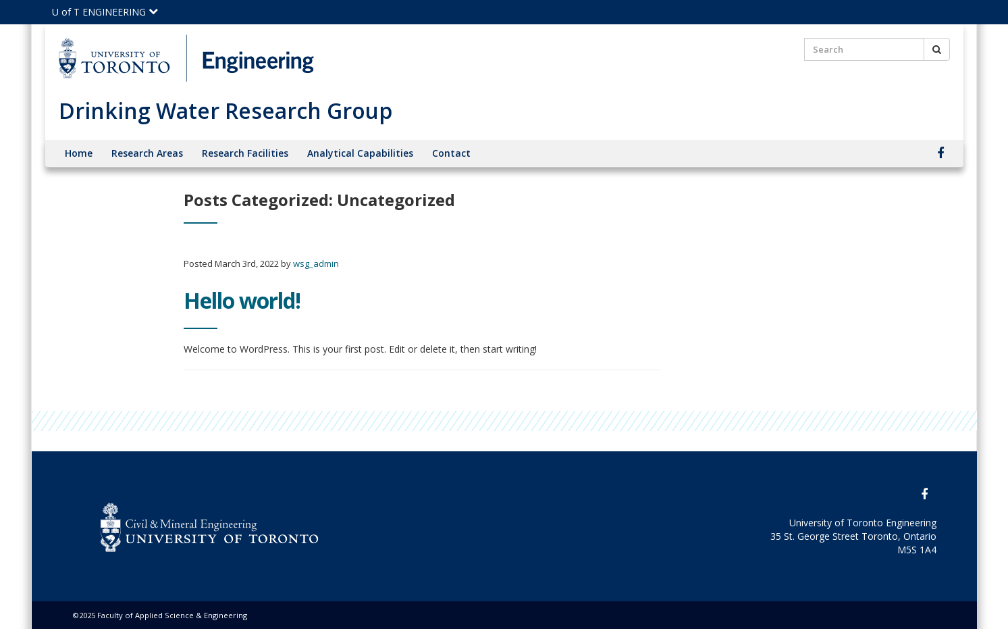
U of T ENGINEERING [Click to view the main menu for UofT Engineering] (105, 11)
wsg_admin (316, 263)
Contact (451, 153)
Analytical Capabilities (360, 153)
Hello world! (242, 300)
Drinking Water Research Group (225, 110)
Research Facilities (245, 153)
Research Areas (147, 153)
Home (78, 153)
